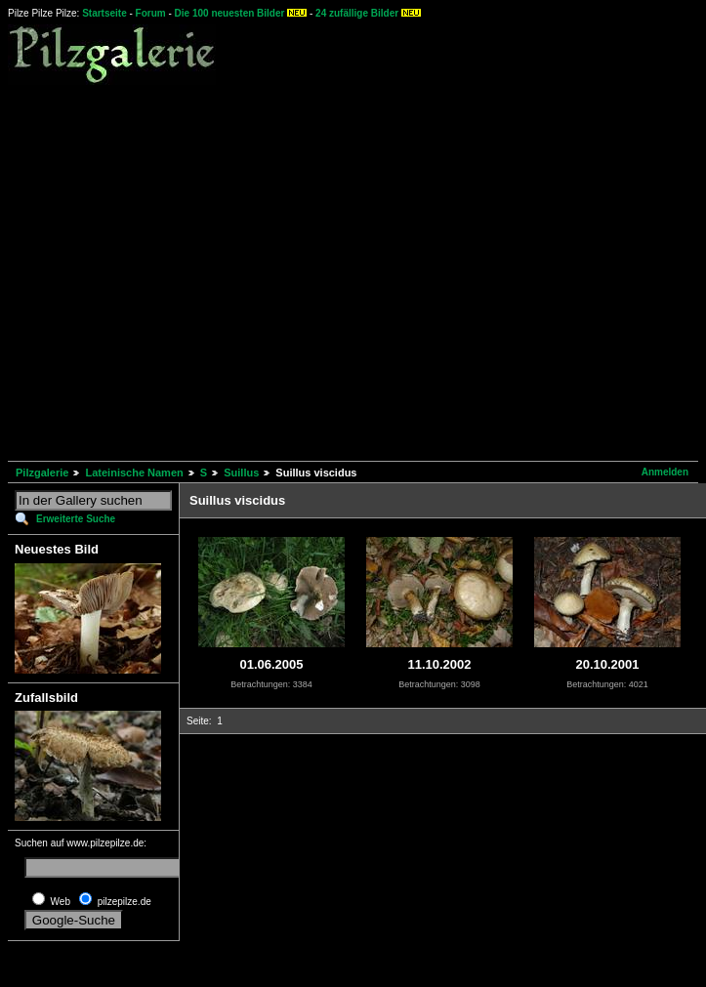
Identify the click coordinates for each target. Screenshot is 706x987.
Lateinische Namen (134, 472)
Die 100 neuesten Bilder (230, 13)
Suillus (241, 472)
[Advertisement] (183, 270)
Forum (151, 13)
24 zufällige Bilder (356, 13)
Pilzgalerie (42, 472)
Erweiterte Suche (75, 519)
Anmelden (665, 472)
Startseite (104, 13)
